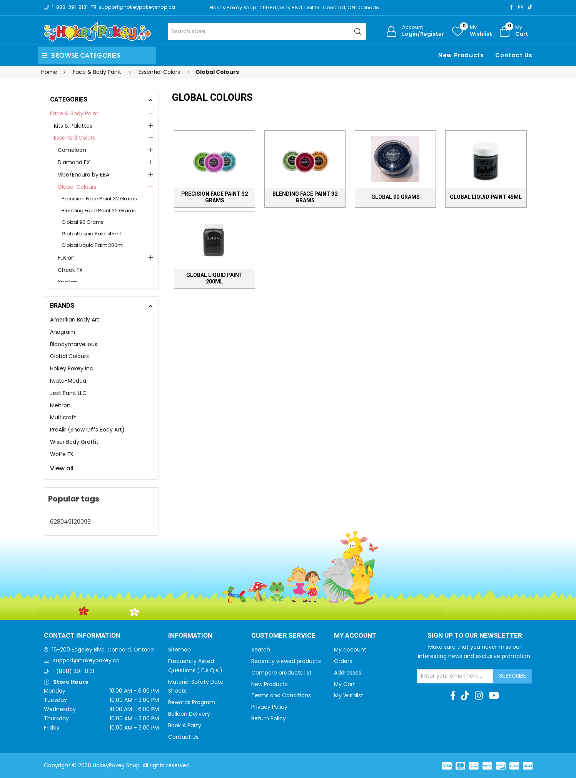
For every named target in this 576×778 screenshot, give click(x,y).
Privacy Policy (269, 707)
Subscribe (512, 676)
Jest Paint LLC (68, 393)
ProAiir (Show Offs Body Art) (87, 429)
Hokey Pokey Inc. (72, 368)
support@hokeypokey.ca (86, 660)
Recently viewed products (286, 661)
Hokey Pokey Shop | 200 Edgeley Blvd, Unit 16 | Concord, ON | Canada (294, 7)
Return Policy (268, 718)
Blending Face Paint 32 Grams (99, 210)
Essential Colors (74, 138)
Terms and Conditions (281, 695)
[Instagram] (520, 7)
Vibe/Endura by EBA (83, 174)
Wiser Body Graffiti (75, 442)
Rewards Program (191, 702)
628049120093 (70, 522)
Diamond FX (74, 162)
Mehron (60, 405)
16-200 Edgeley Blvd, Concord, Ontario (103, 649)
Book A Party (184, 725)
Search (260, 649)
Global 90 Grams (83, 222)
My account (350, 649)
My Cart (344, 684)
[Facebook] (511, 7)
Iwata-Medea (68, 381)
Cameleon (72, 150)
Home (49, 72)
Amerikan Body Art (74, 319)
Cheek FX (70, 270)
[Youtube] (494, 695)
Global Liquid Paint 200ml (93, 245)
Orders (343, 661)
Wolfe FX (61, 454)
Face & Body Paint (74, 113)
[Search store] (267, 31)
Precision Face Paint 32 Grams (99, 198)
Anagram (62, 332)
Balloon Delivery (189, 714)
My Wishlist (348, 695)
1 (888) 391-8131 (73, 671)
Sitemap (179, 649)
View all (61, 468)
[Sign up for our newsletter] (455, 676)
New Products (461, 55)
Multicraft (63, 417)
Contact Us (513, 55)
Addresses (347, 672)
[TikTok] (530, 7)
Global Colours (77, 187)
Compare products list (281, 672)
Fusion (66, 258)
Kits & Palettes (73, 126)
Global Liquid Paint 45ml (91, 233)
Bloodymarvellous (73, 344)
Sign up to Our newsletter (474, 636)
